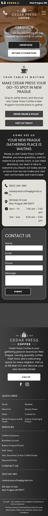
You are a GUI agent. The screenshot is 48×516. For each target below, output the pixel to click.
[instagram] (27, 385)
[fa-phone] (5, 14)
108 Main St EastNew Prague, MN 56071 (21, 201)
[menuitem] (12, 404)
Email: (8, 253)
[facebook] (20, 385)
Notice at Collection (24, 510)
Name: (9, 243)
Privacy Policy (11, 507)
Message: (10, 273)
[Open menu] (43, 13)
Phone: (9, 263)
